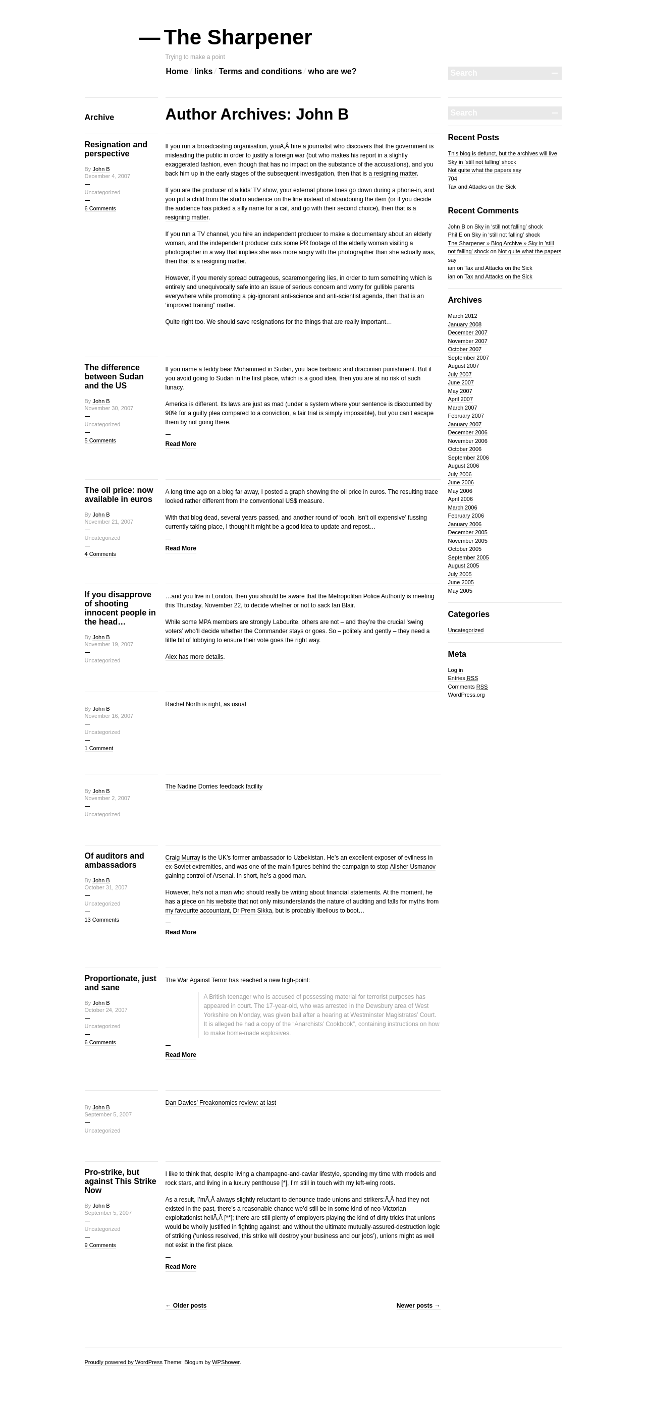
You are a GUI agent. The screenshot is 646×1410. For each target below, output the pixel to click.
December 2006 (468, 432)
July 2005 (460, 574)
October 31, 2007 (106, 887)
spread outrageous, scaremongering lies (282, 277)
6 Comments (100, 208)
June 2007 (461, 382)
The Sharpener (239, 37)
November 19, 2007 (109, 644)
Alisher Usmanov (413, 866)
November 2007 (468, 341)
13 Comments (102, 920)
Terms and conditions (260, 71)
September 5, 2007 (108, 1114)
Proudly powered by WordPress (124, 1362)
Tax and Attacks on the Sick (482, 187)
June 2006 (461, 482)
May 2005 (460, 591)
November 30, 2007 (109, 408)
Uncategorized (466, 630)
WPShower (225, 1362)
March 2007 (462, 408)
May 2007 (460, 391)
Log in (455, 670)
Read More (181, 443)
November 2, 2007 (108, 798)
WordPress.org (466, 695)
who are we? (332, 71)
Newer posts (419, 1305)
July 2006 (460, 474)
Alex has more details (195, 656)
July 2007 (460, 374)
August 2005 (463, 565)
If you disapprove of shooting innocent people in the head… (120, 608)
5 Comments (100, 440)
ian (452, 268)
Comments (468, 687)
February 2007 (466, 416)
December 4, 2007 (108, 176)
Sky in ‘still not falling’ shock (482, 162)
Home (177, 71)
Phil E (455, 235)
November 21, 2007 (109, 522)
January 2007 (465, 424)
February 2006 (466, 516)
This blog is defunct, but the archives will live (502, 153)
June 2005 (461, 582)
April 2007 (460, 399)
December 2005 (468, 532)
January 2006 (465, 524)
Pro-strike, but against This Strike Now (120, 1181)
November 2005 (468, 541)
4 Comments (100, 554)
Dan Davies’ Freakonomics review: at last (221, 1102)
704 (452, 179)
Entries (463, 678)
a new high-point (286, 980)
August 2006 (463, 466)
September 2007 (468, 358)
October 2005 (465, 549)
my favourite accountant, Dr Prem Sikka (219, 910)
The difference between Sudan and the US (114, 376)
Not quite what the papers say (485, 170)
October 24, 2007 (106, 1010)
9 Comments (100, 1245)
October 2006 (465, 449)
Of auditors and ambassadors (114, 860)
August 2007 (463, 366)
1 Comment (99, 748)
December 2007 (468, 332)
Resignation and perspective (116, 149)
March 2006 (462, 507)
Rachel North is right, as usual (206, 704)
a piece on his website (206, 901)
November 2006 (468, 441)
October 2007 (465, 349)
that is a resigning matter (212, 261)
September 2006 (468, 458)
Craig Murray (183, 857)
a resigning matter (392, 173)
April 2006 (460, 499)
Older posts (186, 1305)
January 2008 (465, 324)
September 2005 (468, 557)
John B (101, 169)
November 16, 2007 (109, 716)
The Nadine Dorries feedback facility (214, 786)
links (203, 71)
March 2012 (462, 316)
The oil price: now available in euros (119, 494)
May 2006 (460, 491)
